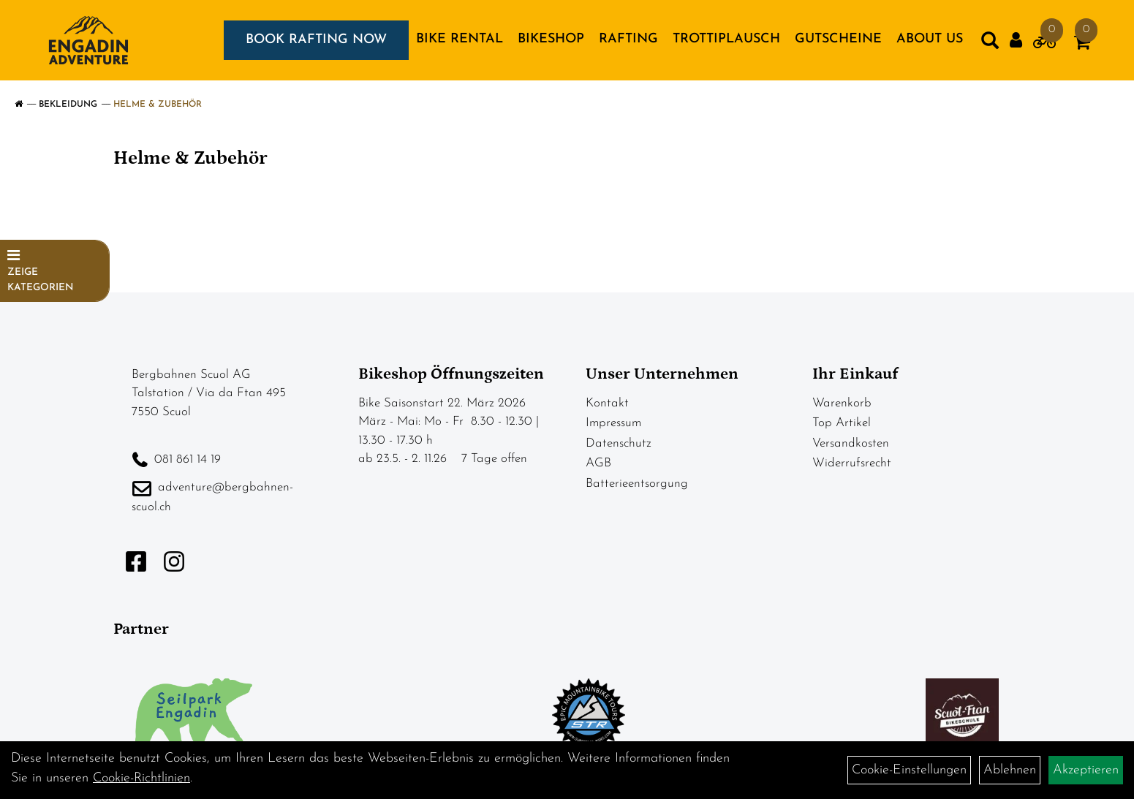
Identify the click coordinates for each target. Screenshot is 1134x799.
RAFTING (628, 39)
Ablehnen (1009, 770)
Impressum (613, 423)
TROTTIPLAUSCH (726, 39)
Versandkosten (850, 443)
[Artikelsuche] (990, 44)
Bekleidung (68, 104)
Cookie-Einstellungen (909, 770)
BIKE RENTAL (459, 39)
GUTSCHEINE (838, 39)
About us (929, 39)
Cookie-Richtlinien (141, 778)
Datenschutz (618, 443)
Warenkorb (842, 403)
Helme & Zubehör (157, 104)
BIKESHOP (551, 39)
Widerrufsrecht (851, 463)
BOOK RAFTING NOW (316, 40)
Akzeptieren (1086, 770)
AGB (598, 463)
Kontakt (607, 403)
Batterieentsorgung (637, 483)
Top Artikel (841, 423)
